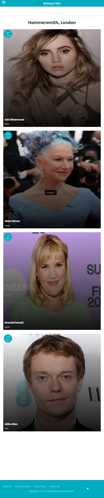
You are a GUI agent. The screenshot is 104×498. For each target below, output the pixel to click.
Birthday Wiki (52, 3)
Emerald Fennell (14, 323)
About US (7, 486)
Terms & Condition (23, 486)
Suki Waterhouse (14, 120)
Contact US (54, 486)
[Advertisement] (52, 456)
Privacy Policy (40, 486)
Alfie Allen (11, 424)
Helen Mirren (12, 221)
